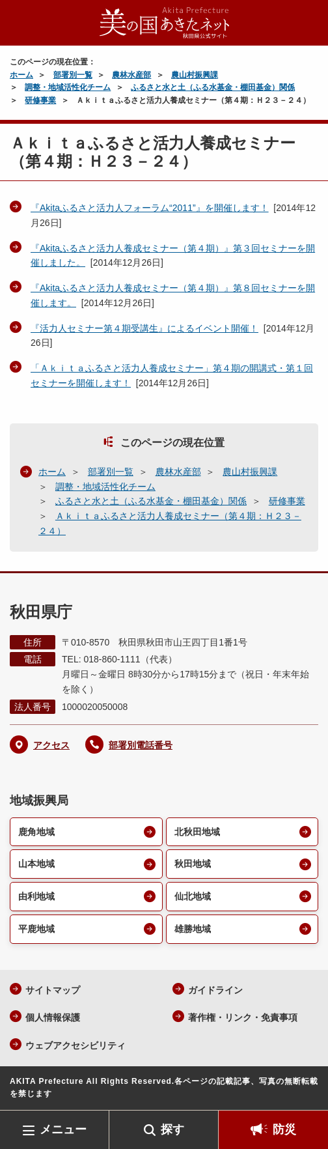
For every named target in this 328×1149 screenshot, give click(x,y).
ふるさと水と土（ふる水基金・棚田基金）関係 (213, 87)
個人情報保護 (52, 1017)
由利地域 (36, 896)
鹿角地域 (36, 832)
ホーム (21, 74)
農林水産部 (131, 74)
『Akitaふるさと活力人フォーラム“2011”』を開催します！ (150, 208)
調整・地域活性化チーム (68, 87)
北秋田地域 (197, 832)
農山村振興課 (194, 74)
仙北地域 (192, 896)
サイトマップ (52, 990)
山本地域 (36, 863)
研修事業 (40, 100)
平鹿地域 (36, 929)
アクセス (51, 745)
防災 (284, 1129)
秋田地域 (192, 863)
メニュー (63, 1129)
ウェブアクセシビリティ (75, 1045)
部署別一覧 (72, 74)
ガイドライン (215, 990)
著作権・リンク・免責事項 (242, 1017)
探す (172, 1129)
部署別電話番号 (140, 745)
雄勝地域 (192, 929)
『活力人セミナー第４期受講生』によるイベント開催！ (144, 328)
